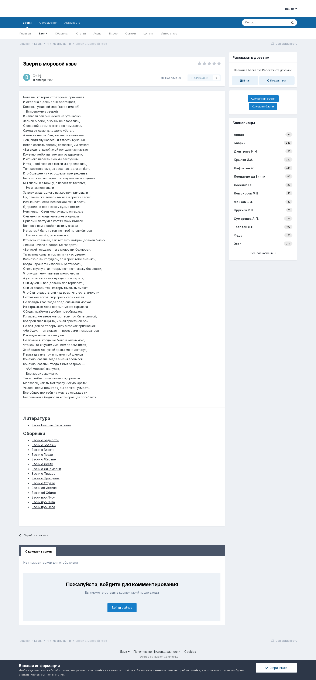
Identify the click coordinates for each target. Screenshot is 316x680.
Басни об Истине (44, 488)
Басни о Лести (42, 464)
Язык (125, 651)
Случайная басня (263, 98)
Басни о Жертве (44, 459)
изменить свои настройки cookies (176, 670)
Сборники (62, 33)
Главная (25, 33)
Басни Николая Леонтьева (51, 425)
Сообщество (48, 22)
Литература (169, 33)
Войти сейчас (122, 607)
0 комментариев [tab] (38, 551)
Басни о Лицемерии (46, 469)
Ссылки (130, 33)
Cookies (190, 651)
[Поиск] (265, 22)
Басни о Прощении (45, 478)
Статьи (81, 33)
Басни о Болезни (44, 445)
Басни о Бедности (45, 440)
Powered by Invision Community (158, 656)
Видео (113, 33)
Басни (27, 24)
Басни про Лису (43, 497)
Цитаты (148, 33)
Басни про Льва (43, 502)
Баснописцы (244, 123)
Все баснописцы (263, 253)
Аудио (97, 33)
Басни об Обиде (44, 492)
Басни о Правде (43, 473)
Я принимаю (276, 668)
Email (245, 80)
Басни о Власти (43, 449)
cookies (99, 670)
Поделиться (171, 78)
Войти (291, 8)
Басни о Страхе (43, 483)
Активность (72, 22)
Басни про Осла (43, 507)
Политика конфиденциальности (157, 651)
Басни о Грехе (42, 454)
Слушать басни (263, 106)
